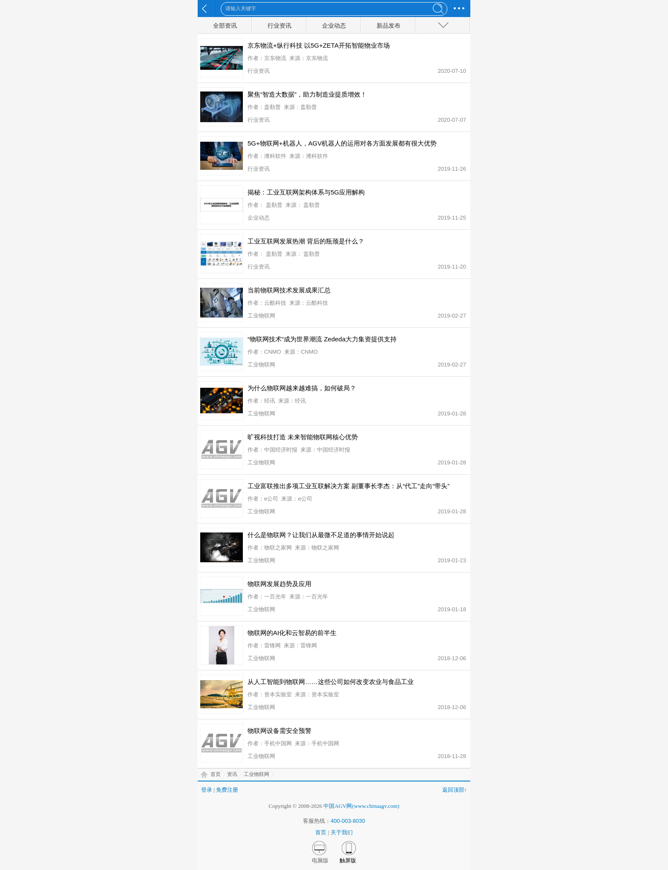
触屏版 (348, 860)
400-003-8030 (348, 821)
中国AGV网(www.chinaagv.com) (361, 806)
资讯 (232, 774)
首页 (215, 774)
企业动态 (334, 25)
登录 (206, 790)
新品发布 (388, 25)
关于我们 (342, 832)
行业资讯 (279, 25)
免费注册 (227, 790)
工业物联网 (256, 774)
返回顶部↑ (454, 790)
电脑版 (320, 860)
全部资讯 (225, 25)
